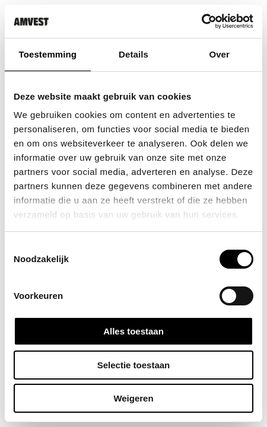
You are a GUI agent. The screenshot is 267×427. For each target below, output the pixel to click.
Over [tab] (219, 54)
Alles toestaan (133, 331)
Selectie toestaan (133, 365)
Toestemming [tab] (48, 54)
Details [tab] (133, 54)
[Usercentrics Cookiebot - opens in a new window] (201, 21)
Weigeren (133, 398)
